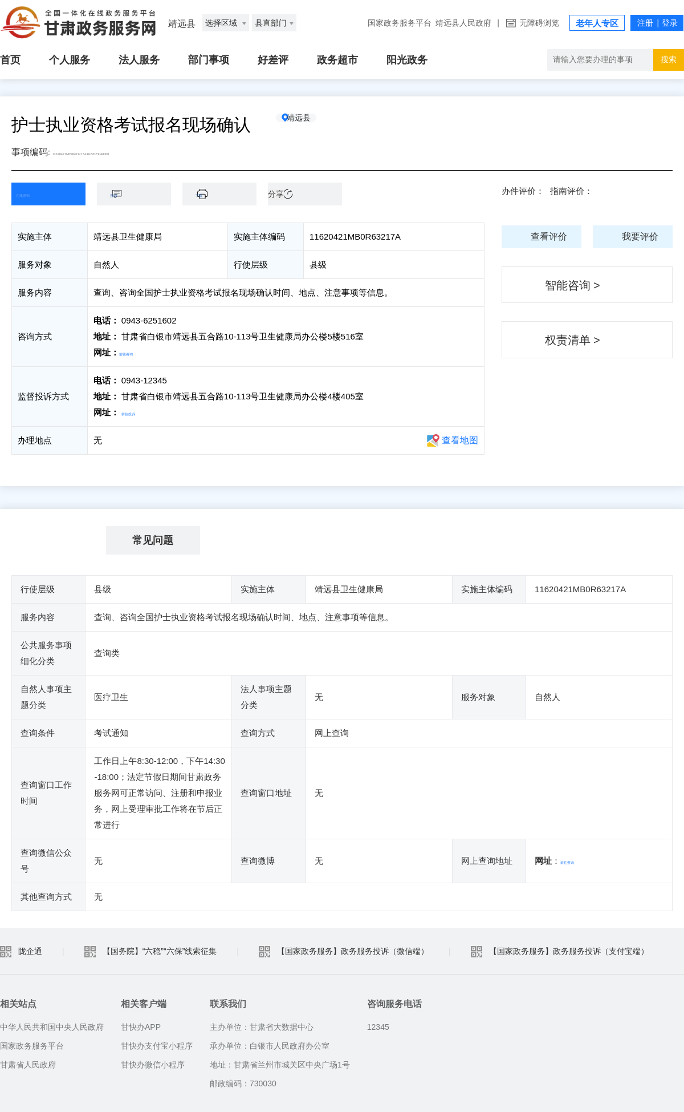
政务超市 (337, 60)
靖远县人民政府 (463, 22)
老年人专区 (597, 23)
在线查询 (40, 194)
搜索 (669, 59)
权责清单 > (572, 340)
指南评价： (571, 191)
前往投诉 (138, 412)
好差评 (273, 60)
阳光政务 (406, 60)
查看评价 (549, 236)
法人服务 (139, 60)
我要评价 (640, 236)
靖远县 (316, 125)
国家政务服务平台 (399, 22)
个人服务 (69, 60)
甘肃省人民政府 (28, 1064)
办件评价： (523, 191)
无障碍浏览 (539, 22)
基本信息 (58, 540)
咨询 (139, 194)
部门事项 (208, 60)
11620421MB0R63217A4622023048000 (127, 152)
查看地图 (460, 440)
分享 (276, 194)
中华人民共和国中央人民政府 (52, 1027)
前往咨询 (136, 352)
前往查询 (577, 861)
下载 (225, 194)
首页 (10, 60)
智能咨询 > (572, 285)
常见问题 (152, 540)
